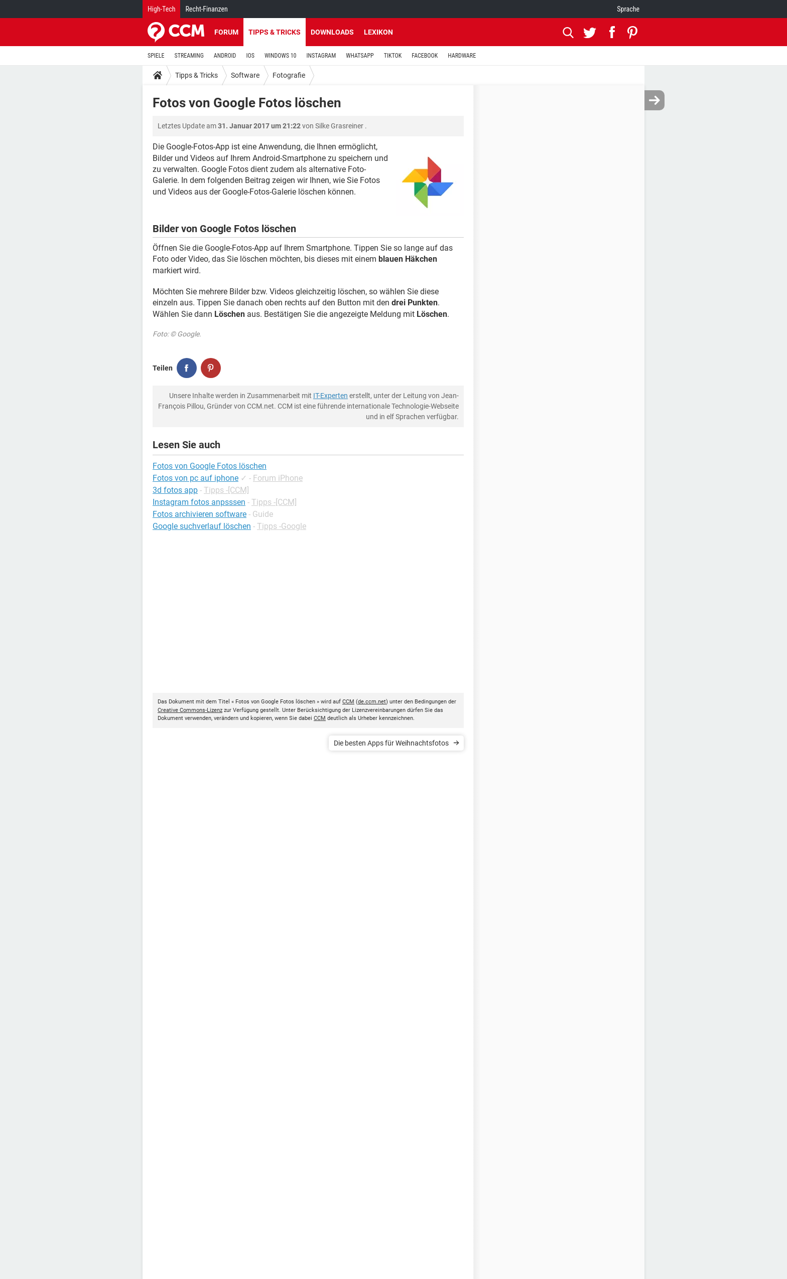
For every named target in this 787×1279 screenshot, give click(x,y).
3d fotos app (175, 490)
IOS (250, 55)
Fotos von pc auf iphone (195, 478)
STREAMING (189, 55)
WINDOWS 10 (281, 55)
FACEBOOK (425, 55)
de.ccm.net (372, 701)
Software (245, 75)
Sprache (628, 9)
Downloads (332, 32)
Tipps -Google (281, 526)
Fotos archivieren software (199, 514)
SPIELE (156, 55)
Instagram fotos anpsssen (199, 502)
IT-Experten (330, 396)
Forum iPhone (278, 478)
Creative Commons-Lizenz (190, 710)
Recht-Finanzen (206, 9)
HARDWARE (462, 55)
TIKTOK (393, 55)
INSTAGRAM (321, 55)
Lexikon (378, 32)
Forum (226, 32)
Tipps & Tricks (274, 32)
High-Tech (161, 9)
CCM (348, 701)
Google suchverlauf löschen (202, 526)
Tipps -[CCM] (226, 490)
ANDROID (225, 55)
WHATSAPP (359, 55)
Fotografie (289, 75)
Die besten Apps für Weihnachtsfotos (391, 743)
